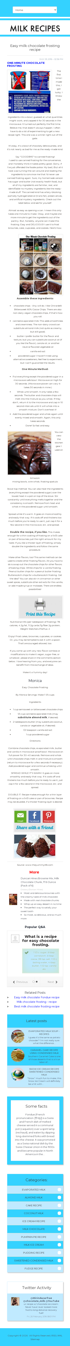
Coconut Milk (33, 1213)
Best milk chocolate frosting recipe (37, 1006)
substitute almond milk (32, 717)
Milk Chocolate (34, 1228)
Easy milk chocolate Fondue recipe (37, 997)
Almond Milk (34, 1197)
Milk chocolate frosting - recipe (37, 1002)
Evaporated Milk (33, 1189)
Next (52, 982)
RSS (54, 1335)
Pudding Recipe (33, 1252)
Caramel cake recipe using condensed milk (44, 1051)
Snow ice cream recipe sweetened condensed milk (44, 1072)
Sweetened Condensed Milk (33, 1260)
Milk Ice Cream (34, 1244)
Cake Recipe (34, 1205)
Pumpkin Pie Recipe (33, 1236)
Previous (20, 982)
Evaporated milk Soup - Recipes (44, 1032)
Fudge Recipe (34, 1268)
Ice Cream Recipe (33, 1221)
